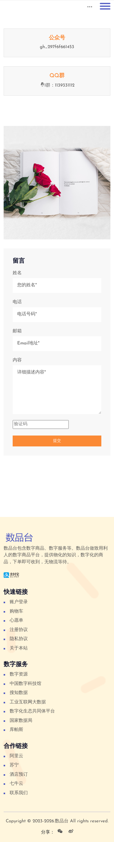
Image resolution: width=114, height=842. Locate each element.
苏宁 (14, 765)
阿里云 (16, 756)
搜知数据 (19, 693)
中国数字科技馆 (25, 684)
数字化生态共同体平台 (32, 711)
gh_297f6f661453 (57, 47)
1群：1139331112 (57, 85)
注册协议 (19, 630)
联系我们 (19, 793)
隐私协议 (19, 639)
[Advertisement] (56, 494)
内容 (17, 360)
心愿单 (16, 620)
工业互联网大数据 (28, 702)
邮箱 (17, 331)
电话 (17, 302)
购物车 (16, 611)
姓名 (17, 273)
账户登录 (19, 602)
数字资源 (19, 674)
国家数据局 (21, 721)
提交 (57, 441)
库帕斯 (16, 730)
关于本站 (19, 648)
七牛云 (16, 783)
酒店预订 (19, 774)
